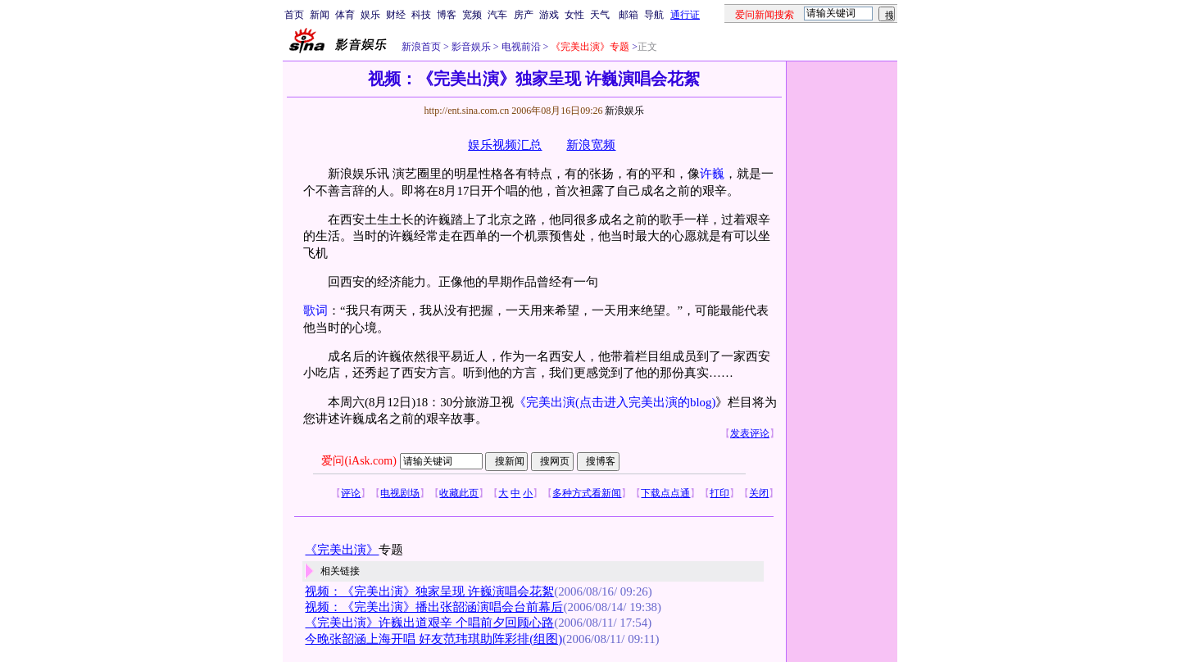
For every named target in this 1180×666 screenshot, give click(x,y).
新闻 (319, 14)
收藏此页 (459, 493)
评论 (351, 493)
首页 (294, 14)
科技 (421, 14)
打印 (719, 493)
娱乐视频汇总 (505, 145)
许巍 (712, 173)
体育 (345, 14)
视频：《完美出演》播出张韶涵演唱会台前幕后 (434, 607)
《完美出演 (544, 402)
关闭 (759, 493)
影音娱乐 (471, 46)
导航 (654, 14)
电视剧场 (400, 493)
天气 (600, 14)
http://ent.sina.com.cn (467, 110)
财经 (396, 14)
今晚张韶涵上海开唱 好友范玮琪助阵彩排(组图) (433, 639)
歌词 (315, 310)
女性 (574, 14)
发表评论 (749, 433)
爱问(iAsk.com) (358, 461)
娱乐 (370, 14)
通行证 (685, 14)
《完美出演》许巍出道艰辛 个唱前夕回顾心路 (429, 622)
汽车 (497, 14)
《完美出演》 (342, 549)
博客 (446, 14)
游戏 (549, 14)
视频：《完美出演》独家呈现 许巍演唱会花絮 (429, 591)
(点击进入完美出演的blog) (645, 402)
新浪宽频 (590, 145)
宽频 (472, 14)
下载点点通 (665, 493)
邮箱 (628, 14)
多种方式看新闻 (586, 493)
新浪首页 (421, 46)
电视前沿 (520, 46)
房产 (523, 14)
